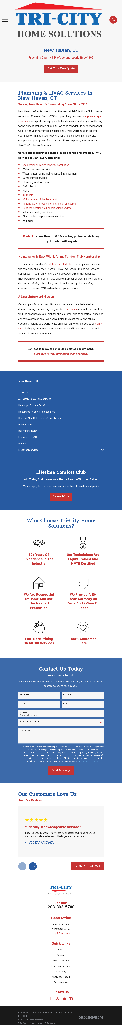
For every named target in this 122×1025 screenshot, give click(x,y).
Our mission (71, 309)
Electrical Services (61, 966)
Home (61, 950)
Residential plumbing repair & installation (45, 164)
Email (65, 703)
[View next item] (34, 866)
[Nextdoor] (71, 999)
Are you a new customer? (30, 721)
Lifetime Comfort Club (60, 264)
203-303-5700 (61, 908)
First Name (24, 694)
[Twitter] (57, 999)
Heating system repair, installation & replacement (50, 203)
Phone (22, 703)
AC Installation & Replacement (39, 199)
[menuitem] (61, 392)
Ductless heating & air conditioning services (47, 207)
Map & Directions (61, 933)
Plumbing (61, 971)
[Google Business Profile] (64, 999)
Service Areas (61, 982)
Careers (61, 955)
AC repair (27, 195)
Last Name (68, 694)
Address (23, 712)
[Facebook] (51, 999)
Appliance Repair (61, 977)
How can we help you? (29, 730)
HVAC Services (61, 961)
